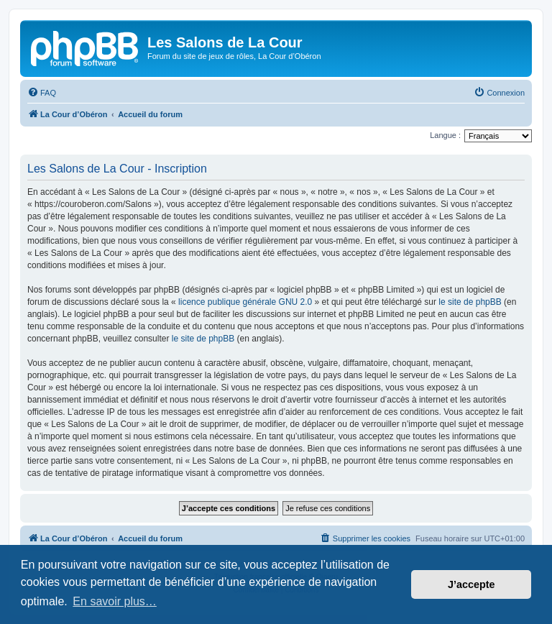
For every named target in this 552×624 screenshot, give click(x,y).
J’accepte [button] (471, 584)
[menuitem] (41, 92)
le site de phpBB (469, 302)
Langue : (445, 135)
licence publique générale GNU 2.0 (245, 302)
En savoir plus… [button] (115, 601)
